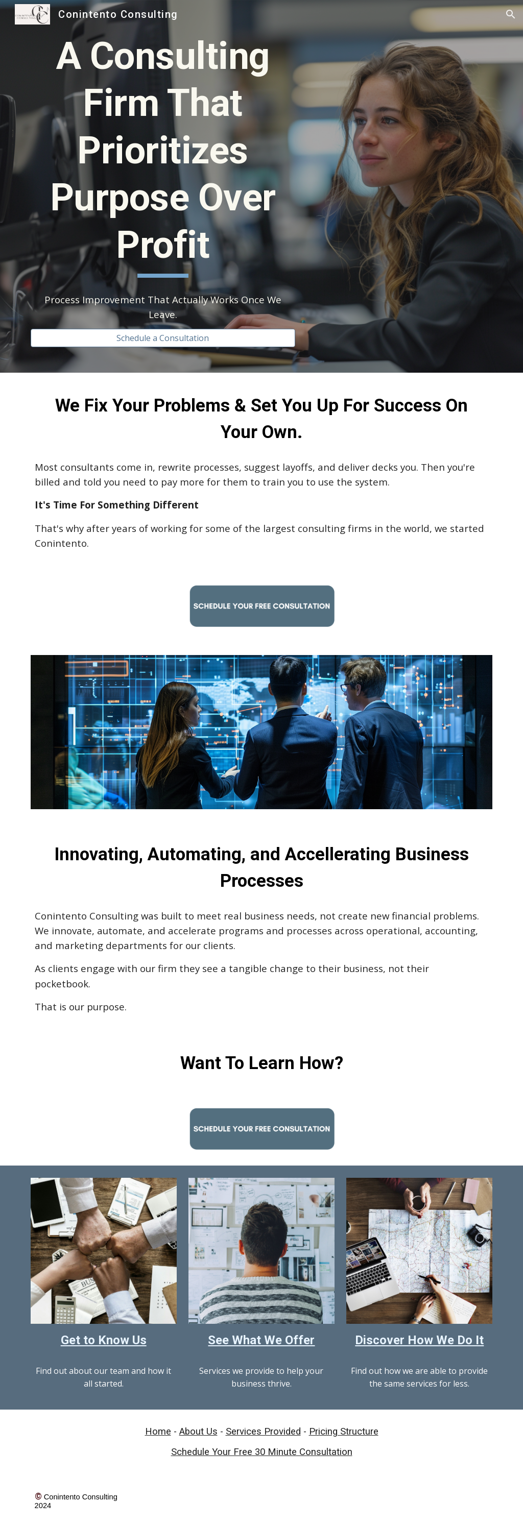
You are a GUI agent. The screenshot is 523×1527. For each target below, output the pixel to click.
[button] (510, 14)
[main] (163, 155)
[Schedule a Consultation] (163, 338)
